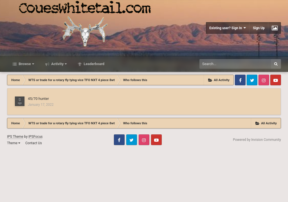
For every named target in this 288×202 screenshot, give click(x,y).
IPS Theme (15, 137)
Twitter (252, 80)
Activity (58, 64)
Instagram (263, 80)
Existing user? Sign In (227, 28)
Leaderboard (93, 64)
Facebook (240, 80)
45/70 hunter (38, 99)
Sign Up (259, 28)
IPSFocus (35, 137)
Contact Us (33, 143)
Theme (13, 143)
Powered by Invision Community (257, 140)
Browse (26, 64)
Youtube (275, 80)
